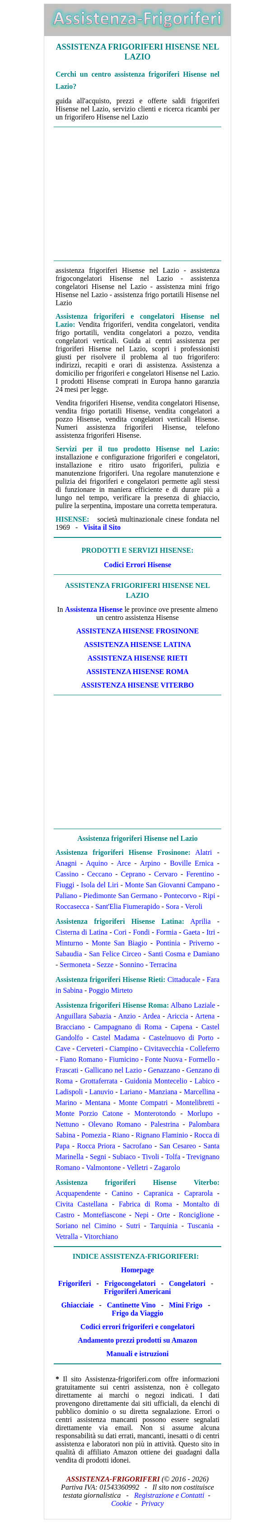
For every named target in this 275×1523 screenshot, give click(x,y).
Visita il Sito (102, 527)
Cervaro (165, 874)
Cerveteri (89, 1048)
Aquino (96, 863)
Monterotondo (155, 1113)
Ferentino (200, 874)
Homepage (137, 1270)
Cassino (67, 874)
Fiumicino (124, 1059)
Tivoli (150, 1157)
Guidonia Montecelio (156, 1081)
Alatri (203, 852)
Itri (210, 932)
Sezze (105, 964)
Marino (66, 1102)
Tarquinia (163, 1225)
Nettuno (67, 1124)
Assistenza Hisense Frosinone (137, 631)
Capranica (158, 1193)
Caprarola (198, 1193)
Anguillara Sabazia (83, 1016)
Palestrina (164, 1124)
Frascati (67, 1070)
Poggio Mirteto (110, 990)
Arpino (150, 863)
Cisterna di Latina (81, 932)
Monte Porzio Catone (89, 1113)
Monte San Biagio (119, 943)
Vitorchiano (101, 1236)
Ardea (151, 1016)
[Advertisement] (137, 194)
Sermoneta (75, 964)
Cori (120, 932)
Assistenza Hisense (94, 609)
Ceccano (99, 874)
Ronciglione (196, 1215)
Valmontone (103, 1167)
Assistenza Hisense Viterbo (137, 685)
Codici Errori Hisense (137, 565)
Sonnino (132, 964)
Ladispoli (69, 1092)
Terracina (163, 964)
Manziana (163, 1092)
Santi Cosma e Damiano (183, 954)
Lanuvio (101, 1092)
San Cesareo (177, 1146)
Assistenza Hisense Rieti (137, 658)
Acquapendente (78, 1193)
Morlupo (200, 1113)
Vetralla (67, 1236)
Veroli (193, 906)
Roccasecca (72, 906)
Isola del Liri (99, 885)
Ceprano (133, 874)
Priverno (201, 943)
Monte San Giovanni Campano (170, 885)
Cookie (121, 1503)
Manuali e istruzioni (138, 1354)
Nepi (142, 1215)
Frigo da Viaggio (137, 1313)
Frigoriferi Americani (137, 1291)
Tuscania (200, 1225)
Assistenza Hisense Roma (137, 671)
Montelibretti (195, 1102)
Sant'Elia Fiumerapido (127, 906)
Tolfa (173, 1157)
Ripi (209, 895)
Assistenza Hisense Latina (137, 644)
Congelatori (187, 1283)
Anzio (126, 1016)
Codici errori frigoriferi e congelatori (137, 1326)
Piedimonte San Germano (121, 895)
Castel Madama (116, 1037)
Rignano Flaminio (161, 1135)
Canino (122, 1193)
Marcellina (199, 1092)
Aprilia (200, 921)
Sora (172, 906)
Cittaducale (184, 979)
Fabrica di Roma (145, 1204)
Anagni (66, 863)
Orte (163, 1215)
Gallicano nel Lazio (113, 1070)
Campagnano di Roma (128, 1027)
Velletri (137, 1167)
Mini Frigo (185, 1305)
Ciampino (123, 1048)
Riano (120, 1135)
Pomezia (93, 1135)
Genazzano (164, 1070)
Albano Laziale (193, 1005)
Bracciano (70, 1027)
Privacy (152, 1503)
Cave (63, 1048)
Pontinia (168, 943)
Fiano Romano (81, 1059)
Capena (181, 1027)
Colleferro (204, 1048)
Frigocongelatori (130, 1283)
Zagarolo (167, 1167)
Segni (98, 1157)
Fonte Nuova (163, 1059)
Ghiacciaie (77, 1305)
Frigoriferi (74, 1283)
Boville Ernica (192, 863)
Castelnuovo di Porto (181, 1037)
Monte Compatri (143, 1102)
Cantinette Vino (131, 1305)
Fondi (141, 932)
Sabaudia (69, 954)
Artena (205, 1016)
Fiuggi (65, 885)
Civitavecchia (164, 1048)
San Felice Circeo (115, 954)
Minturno (69, 943)
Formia (166, 932)
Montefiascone (104, 1215)
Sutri (133, 1225)
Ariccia (177, 1016)
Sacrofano (137, 1146)
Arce (124, 863)
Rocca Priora (96, 1146)
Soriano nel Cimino (86, 1225)
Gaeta (191, 932)
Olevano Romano (115, 1124)
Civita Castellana (81, 1204)
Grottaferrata (99, 1081)
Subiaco (124, 1157)
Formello (202, 1059)
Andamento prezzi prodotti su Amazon (137, 1340)
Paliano (66, 895)
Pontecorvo (180, 895)
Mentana (97, 1102)
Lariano (131, 1092)
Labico (204, 1081)
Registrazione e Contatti (169, 1495)
